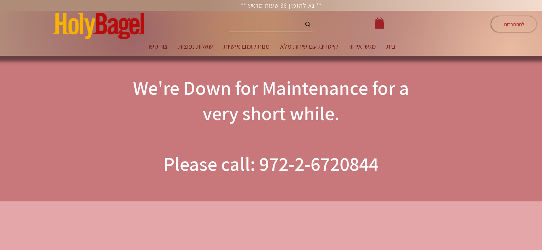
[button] (379, 23)
